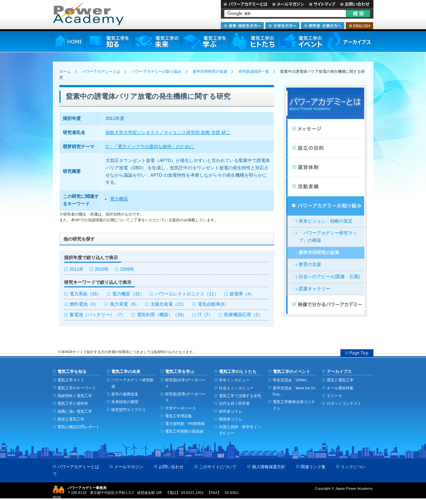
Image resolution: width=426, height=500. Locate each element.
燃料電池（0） (84, 304)
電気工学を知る (109, 41)
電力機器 (119, 199)
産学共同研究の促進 (210, 71)
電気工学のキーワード (76, 388)
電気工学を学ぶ (205, 41)
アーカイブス (349, 41)
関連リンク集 (313, 466)
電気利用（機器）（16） (162, 314)
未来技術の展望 (124, 402)
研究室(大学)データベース (185, 383)
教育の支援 (310, 264)
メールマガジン (288, 4)
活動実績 (325, 186)
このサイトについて (218, 466)
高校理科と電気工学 (74, 396)
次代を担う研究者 (234, 403)
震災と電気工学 (340, 380)
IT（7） (205, 314)
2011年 (77, 269)
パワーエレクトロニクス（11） (186, 294)
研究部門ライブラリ (128, 410)
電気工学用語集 (178, 416)
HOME (69, 41)
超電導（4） (242, 294)
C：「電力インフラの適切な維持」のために (149, 146)
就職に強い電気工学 (74, 411)
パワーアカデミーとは (245, 4)
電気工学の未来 (157, 41)
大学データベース (180, 408)
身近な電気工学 (70, 419)
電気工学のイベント (301, 41)
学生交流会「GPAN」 (291, 380)
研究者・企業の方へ (322, 25)
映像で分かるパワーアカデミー (325, 304)
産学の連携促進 (124, 394)
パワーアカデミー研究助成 (132, 383)
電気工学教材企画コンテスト (294, 405)
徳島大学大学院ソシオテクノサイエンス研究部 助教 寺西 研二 (167, 132)
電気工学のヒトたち (253, 41)
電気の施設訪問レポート (78, 427)
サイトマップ (322, 4)
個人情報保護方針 (268, 466)
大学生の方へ (282, 25)
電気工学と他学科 (72, 403)
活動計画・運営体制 (325, 167)
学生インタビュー (234, 380)
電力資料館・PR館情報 (185, 423)
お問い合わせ (355, 4)
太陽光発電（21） (168, 304)
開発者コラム (230, 419)
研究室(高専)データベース (185, 397)
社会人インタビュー (236, 388)
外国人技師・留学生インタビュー (240, 430)
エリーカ (334, 396)
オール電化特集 (340, 388)
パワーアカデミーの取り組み (156, 71)
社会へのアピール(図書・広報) (329, 276)
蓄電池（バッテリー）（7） (98, 314)
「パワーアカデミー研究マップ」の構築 (328, 237)
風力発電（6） (124, 304)
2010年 (102, 269)
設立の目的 (325, 148)
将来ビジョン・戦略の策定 (326, 221)
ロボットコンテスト (344, 403)
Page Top (356, 352)
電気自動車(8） (213, 304)
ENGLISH (359, 25)
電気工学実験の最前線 (184, 431)
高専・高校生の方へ (242, 25)
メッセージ (325, 129)
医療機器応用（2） (243, 314)
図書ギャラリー (314, 288)
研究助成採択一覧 (253, 71)
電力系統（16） (85, 294)
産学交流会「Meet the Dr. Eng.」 (294, 391)
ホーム (65, 71)
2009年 (127, 269)
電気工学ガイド (70, 380)
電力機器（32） (128, 294)
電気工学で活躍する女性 (240, 396)
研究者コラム (230, 411)
